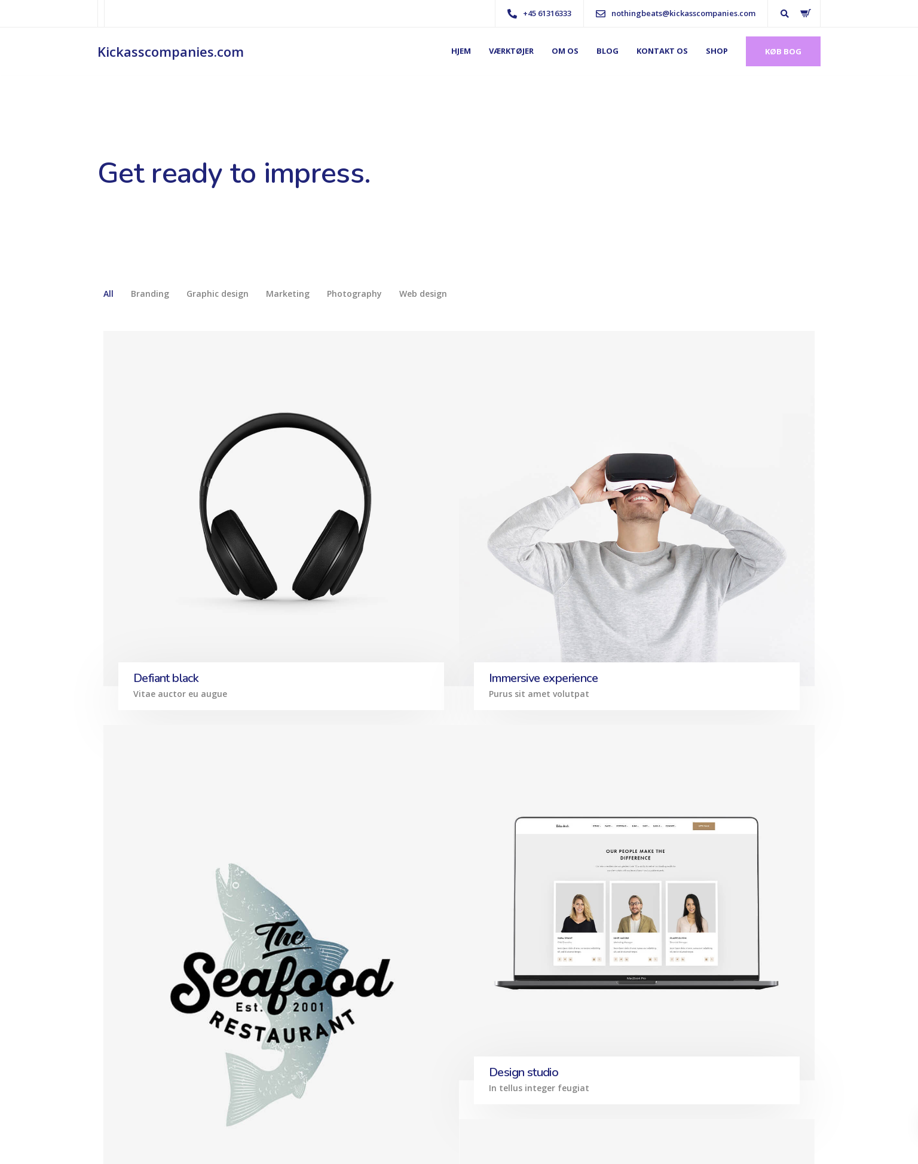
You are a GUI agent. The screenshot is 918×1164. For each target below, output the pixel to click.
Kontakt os (662, 50)
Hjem (461, 50)
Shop (717, 50)
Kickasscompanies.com (170, 51)
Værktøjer (511, 50)
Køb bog (783, 51)
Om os (565, 50)
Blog (607, 50)
